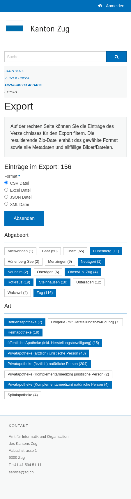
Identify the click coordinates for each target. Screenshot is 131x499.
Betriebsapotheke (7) (25, 322)
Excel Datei (20, 190)
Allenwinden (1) (20, 251)
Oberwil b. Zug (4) (83, 272)
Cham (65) (75, 251)
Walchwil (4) (18, 292)
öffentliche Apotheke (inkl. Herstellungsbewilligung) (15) (53, 343)
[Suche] (116, 56)
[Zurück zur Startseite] (65, 31)
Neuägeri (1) (91, 261)
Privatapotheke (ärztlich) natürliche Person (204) (48, 364)
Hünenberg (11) (106, 251)
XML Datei (19, 204)
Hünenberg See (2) (23, 261)
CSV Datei (19, 183)
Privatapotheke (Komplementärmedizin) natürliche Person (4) (58, 384)
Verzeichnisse (17, 78)
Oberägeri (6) (48, 272)
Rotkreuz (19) (19, 282)
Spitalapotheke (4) (23, 395)
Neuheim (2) (18, 272)
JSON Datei (20, 197)
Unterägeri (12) (88, 282)
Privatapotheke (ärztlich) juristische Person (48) (47, 353)
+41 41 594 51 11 (27, 465)
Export (10, 92)
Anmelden (115, 5)
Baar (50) (50, 251)
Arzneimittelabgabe (23, 85)
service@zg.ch (21, 472)
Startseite (14, 71)
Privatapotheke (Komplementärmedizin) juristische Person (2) (58, 374)
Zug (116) (45, 292)
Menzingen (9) (60, 261)
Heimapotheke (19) (23, 332)
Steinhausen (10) (53, 282)
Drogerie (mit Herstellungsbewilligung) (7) (85, 322)
